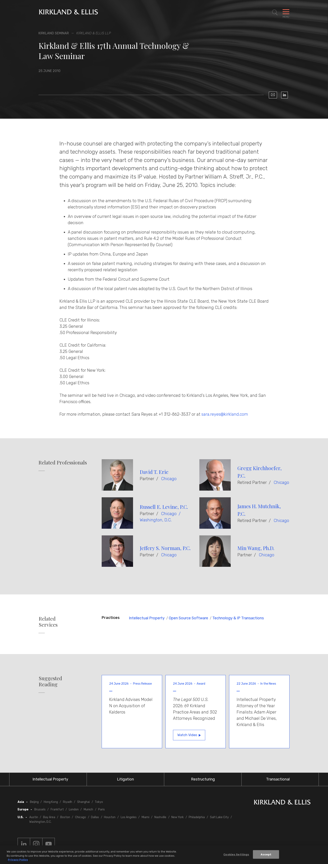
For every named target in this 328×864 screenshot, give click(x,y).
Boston (65, 817)
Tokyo (99, 802)
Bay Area (49, 817)
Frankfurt (57, 809)
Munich (88, 809)
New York (177, 817)
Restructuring (203, 779)
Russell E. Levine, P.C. (164, 506)
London (74, 809)
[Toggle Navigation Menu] (286, 12)
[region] (164, 854)
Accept (266, 854)
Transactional (278, 779)
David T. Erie (154, 471)
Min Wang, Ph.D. (255, 548)
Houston (109, 817)
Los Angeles (129, 817)
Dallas (95, 817)
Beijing (34, 802)
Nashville (160, 817)
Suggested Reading (50, 681)
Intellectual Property (147, 618)
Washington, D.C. (156, 519)
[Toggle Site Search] (275, 12)
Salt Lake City (219, 817)
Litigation (125, 779)
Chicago (169, 478)
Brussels (40, 809)
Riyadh (67, 802)
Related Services (48, 621)
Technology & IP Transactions (238, 618)
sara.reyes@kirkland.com (224, 414)
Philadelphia (197, 817)
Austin (33, 817)
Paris (101, 809)
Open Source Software (188, 618)
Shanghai (83, 802)
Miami (145, 817)
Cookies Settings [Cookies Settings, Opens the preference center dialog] (236, 854)
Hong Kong (51, 802)
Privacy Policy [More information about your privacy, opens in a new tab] (18, 859)
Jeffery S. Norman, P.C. (165, 548)
